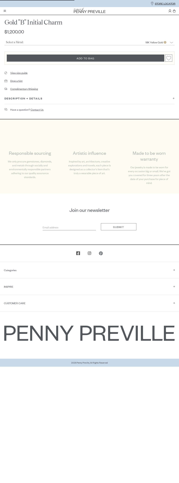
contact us (37, 109)
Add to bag (85, 58)
